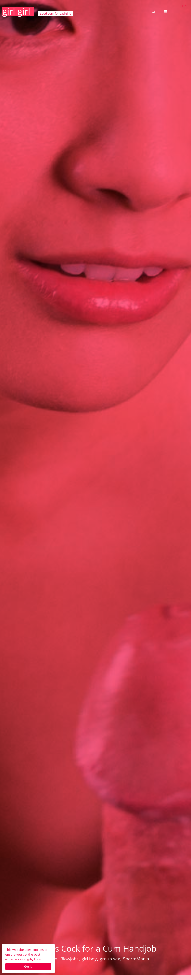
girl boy (89, 959)
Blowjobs (69, 959)
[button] (153, 11)
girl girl (16, 11)
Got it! (28, 966)
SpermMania (136, 959)
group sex (110, 959)
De (184, 6)
